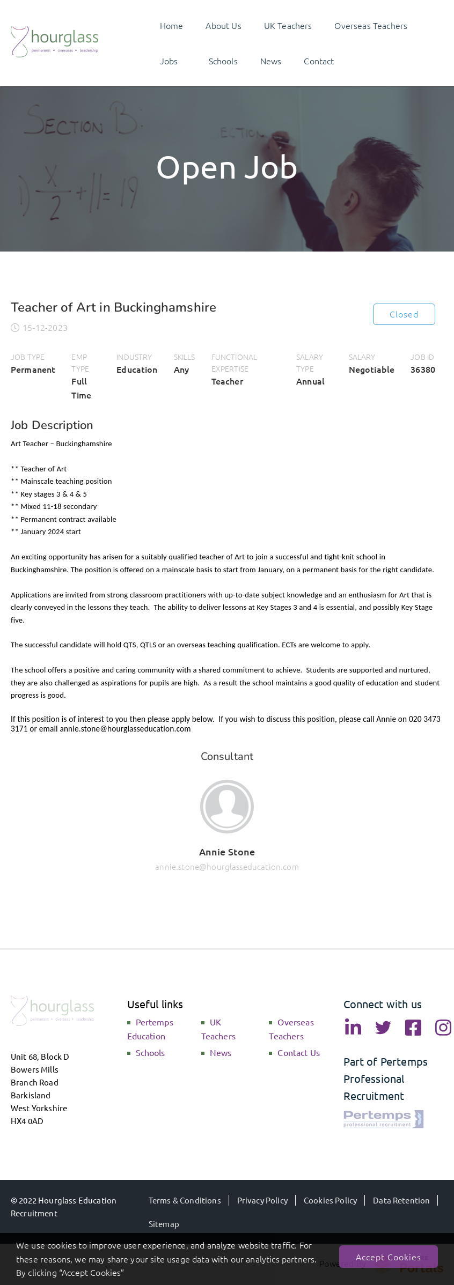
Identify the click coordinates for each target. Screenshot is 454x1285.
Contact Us (298, 1052)
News (221, 1052)
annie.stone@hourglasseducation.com (226, 866)
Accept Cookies (388, 1256)
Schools (150, 1052)
